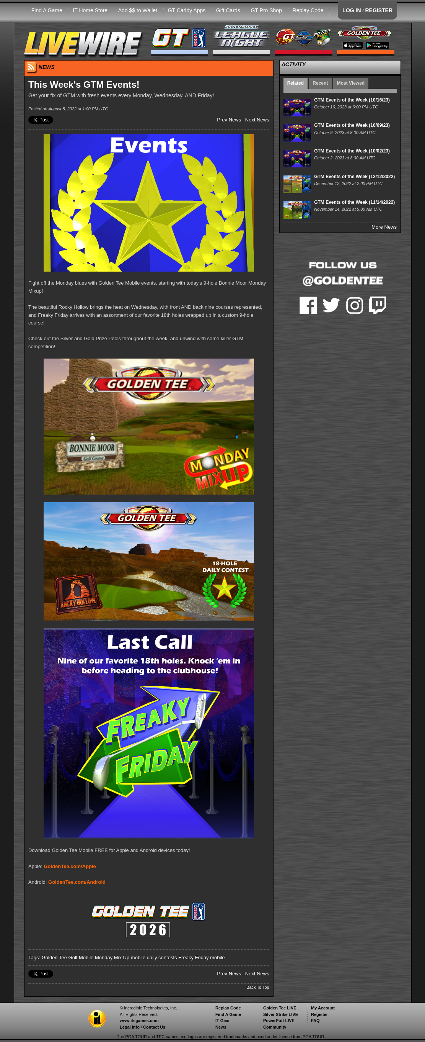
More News (384, 227)
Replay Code (308, 10)
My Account (323, 1008)
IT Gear (222, 1020)
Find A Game (46, 10)
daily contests (162, 957)
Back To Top (257, 987)
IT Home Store (90, 10)
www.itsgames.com (139, 1020)
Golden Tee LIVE (279, 1008)
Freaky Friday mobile (201, 957)
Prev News (229, 120)
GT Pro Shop (266, 10)
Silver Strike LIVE (280, 1014)
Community (275, 1027)
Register (319, 1014)
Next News (257, 120)
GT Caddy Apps (187, 10)
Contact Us (154, 1027)
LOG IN (351, 10)
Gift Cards (228, 10)
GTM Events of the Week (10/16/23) (352, 100)
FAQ (315, 1020)
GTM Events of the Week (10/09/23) (352, 125)
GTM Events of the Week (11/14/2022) (354, 202)
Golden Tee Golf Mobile (68, 957)
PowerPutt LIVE (279, 1020)
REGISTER (378, 10)
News (220, 1027)
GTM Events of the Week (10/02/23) (352, 151)
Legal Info (130, 1027)
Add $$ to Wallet (137, 10)
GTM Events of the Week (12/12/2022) (354, 176)
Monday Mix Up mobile (120, 957)
